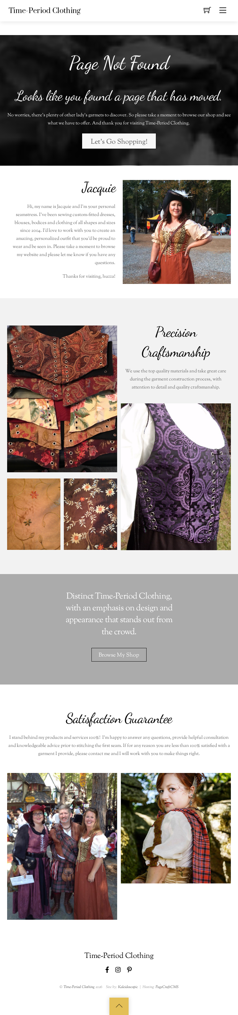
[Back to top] (119, 1006)
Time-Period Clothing (79, 987)
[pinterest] (129, 969)
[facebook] (107, 969)
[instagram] (118, 969)
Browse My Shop (119, 655)
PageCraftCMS (167, 987)
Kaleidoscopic (128, 987)
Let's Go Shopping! (119, 142)
